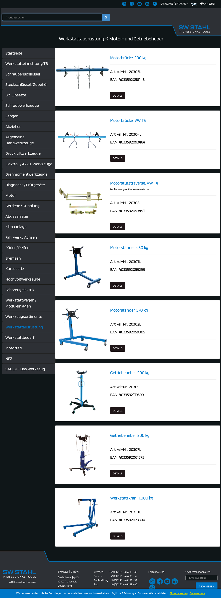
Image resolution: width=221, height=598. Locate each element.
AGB (11, 582)
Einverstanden (179, 593)
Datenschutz (197, 593)
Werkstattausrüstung (81, 39)
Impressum (31, 582)
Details (117, 95)
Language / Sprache (174, 3)
